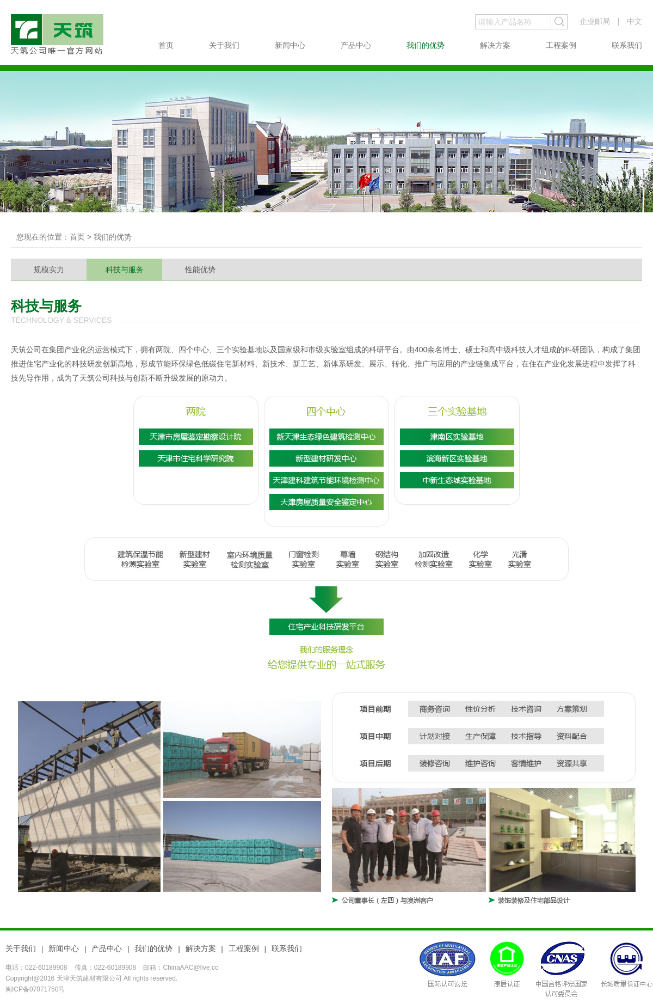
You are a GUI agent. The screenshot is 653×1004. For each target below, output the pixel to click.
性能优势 (200, 269)
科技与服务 (125, 269)
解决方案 (495, 45)
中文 (634, 21)
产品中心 (356, 45)
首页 (166, 45)
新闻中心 (290, 45)
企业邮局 (595, 21)
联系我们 (627, 45)
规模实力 (49, 269)
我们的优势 (425, 45)
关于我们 (224, 45)
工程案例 (561, 45)
